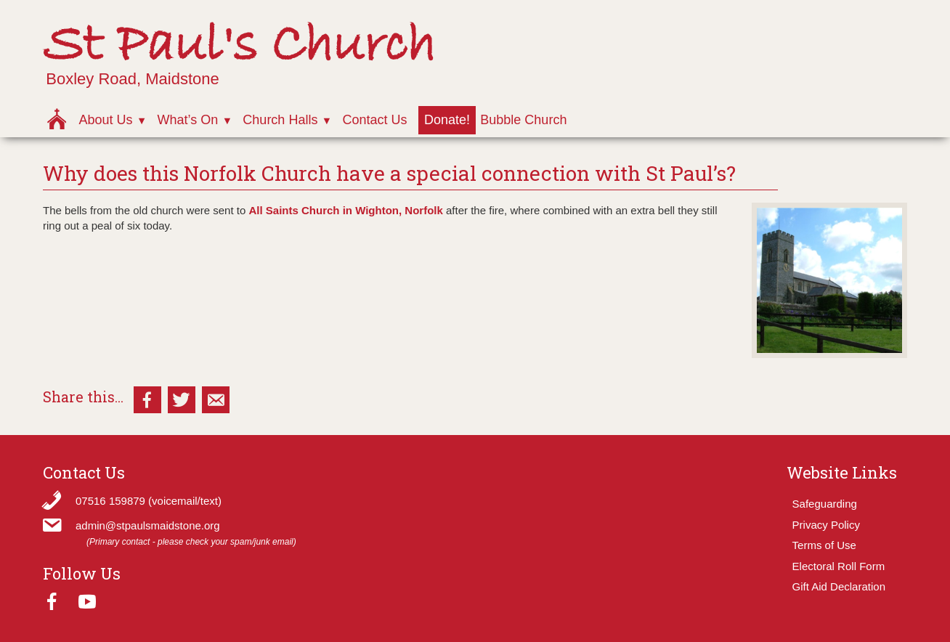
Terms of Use (824, 545)
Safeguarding (824, 503)
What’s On (188, 120)
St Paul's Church (239, 46)
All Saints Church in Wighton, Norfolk (345, 210)
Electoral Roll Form (838, 566)
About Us (105, 120)
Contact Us (374, 120)
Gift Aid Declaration (838, 586)
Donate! (447, 120)
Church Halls (280, 120)
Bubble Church (523, 120)
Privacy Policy (826, 525)
